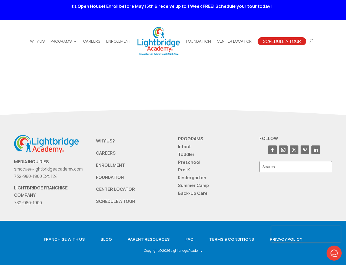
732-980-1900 (28, 203)
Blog (106, 239)
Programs (61, 41)
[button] (334, 253)
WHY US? (105, 141)
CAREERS (106, 153)
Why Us (37, 41)
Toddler (186, 154)
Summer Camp (193, 185)
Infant (184, 147)
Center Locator (234, 41)
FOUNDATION (110, 177)
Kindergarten (192, 178)
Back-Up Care (193, 193)
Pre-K (184, 170)
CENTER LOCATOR (115, 189)
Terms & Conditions (231, 239)
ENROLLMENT (110, 165)
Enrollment (118, 41)
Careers (91, 41)
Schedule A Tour (282, 41)
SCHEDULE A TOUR (115, 201)
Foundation (198, 41)
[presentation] (306, 234)
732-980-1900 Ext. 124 (36, 176)
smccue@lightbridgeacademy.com (48, 169)
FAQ (189, 239)
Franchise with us (64, 239)
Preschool (189, 162)
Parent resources (149, 239)
